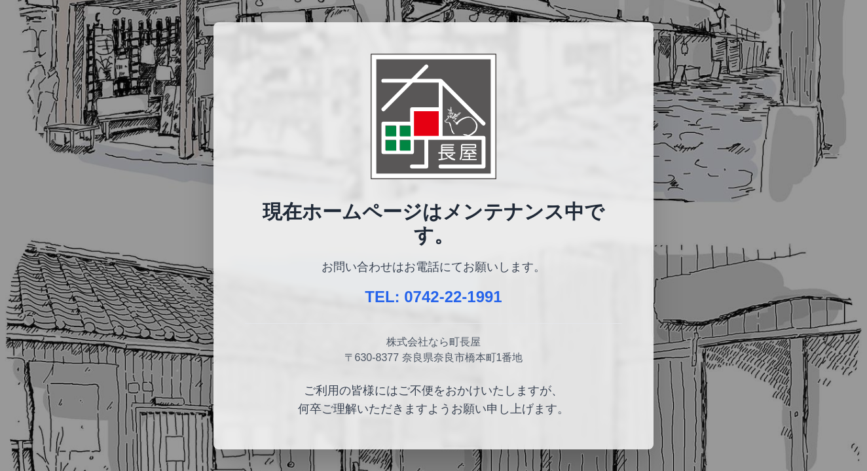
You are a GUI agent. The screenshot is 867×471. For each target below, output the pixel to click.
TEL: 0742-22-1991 (433, 296)
